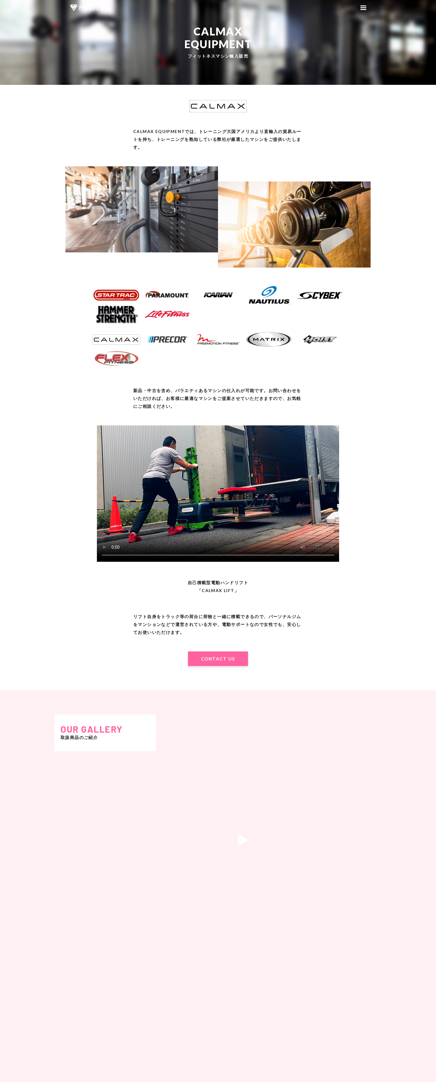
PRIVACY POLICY (326, 1039)
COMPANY (334, 1026)
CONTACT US (218, 658)
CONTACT (327, 1046)
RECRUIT (326, 1032)
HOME (312, 1026)
